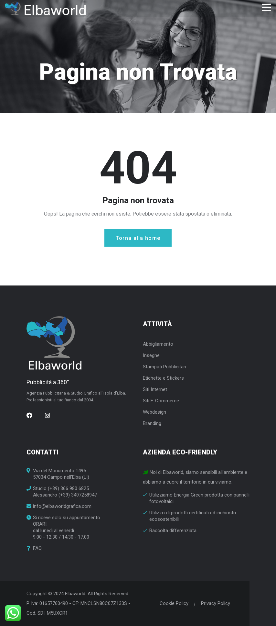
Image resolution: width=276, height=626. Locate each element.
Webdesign (154, 412)
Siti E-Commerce (161, 401)
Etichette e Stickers (163, 378)
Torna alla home (138, 238)
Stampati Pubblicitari (164, 367)
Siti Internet (155, 389)
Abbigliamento (158, 344)
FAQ (37, 548)
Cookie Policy (174, 603)
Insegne (151, 355)
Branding (152, 423)
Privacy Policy (215, 603)
